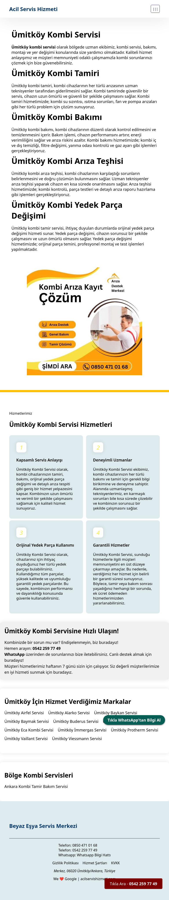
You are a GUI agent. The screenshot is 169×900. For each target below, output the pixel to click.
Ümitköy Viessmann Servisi (77, 738)
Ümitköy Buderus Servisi (76, 721)
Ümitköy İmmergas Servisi (82, 730)
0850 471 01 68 (84, 845)
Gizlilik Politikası (65, 863)
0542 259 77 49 (47, 648)
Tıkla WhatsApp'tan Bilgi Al (134, 720)
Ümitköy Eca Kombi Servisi (28, 730)
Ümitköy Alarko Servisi (69, 712)
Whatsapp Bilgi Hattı (94, 855)
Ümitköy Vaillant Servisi (26, 738)
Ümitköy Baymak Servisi (26, 721)
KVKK (115, 863)
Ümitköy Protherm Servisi (134, 730)
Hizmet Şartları (95, 863)
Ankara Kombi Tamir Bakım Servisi (36, 786)
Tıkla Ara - (133, 883)
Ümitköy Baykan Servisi (115, 712)
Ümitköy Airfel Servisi (24, 712)
